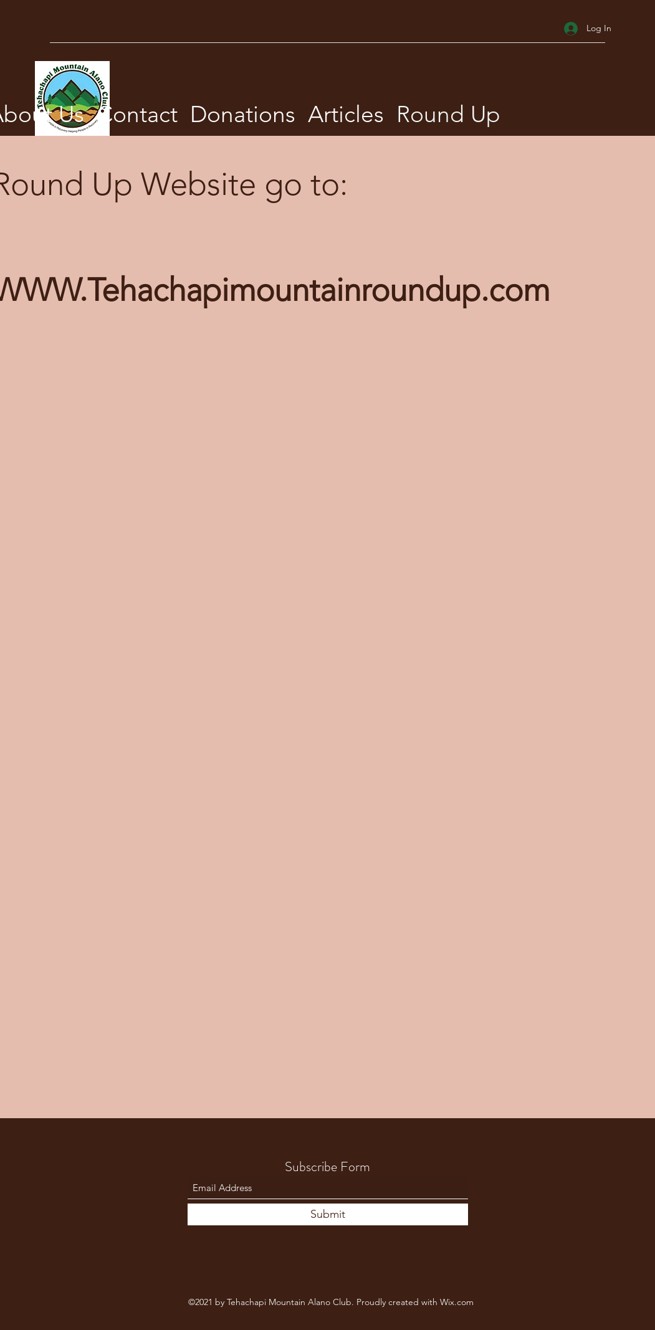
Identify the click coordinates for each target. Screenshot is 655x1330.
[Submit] (328, 1214)
